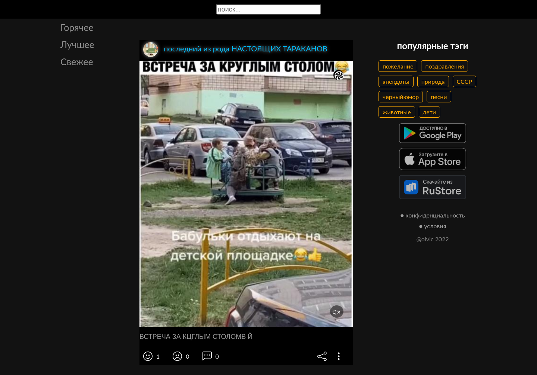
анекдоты (396, 81)
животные (397, 111)
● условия (432, 225)
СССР (464, 81)
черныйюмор (401, 96)
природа (433, 81)
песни (439, 96)
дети (429, 111)
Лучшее (77, 44)
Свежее (76, 61)
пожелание (398, 66)
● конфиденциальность (433, 215)
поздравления (444, 66)
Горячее (77, 27)
